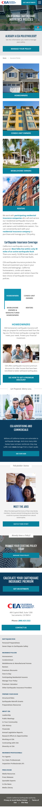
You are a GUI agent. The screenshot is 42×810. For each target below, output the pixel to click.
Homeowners (7, 656)
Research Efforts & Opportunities (15, 736)
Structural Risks (8, 698)
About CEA (6, 711)
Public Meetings (8, 718)
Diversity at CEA (8, 746)
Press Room (7, 770)
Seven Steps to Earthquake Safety (15, 646)
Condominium (7, 660)
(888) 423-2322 (24, 620)
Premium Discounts (9, 670)
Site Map (24, 802)
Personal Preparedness (11, 643)
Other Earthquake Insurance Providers (17, 688)
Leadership (6, 715)
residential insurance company (16, 231)
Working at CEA (8, 739)
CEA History (6, 725)
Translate (38, 29)
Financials (6, 729)
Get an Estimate (29, 2)
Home (4, 58)
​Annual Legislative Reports (12, 732)
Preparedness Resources (11, 705)
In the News (6, 784)
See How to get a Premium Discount (21, 378)
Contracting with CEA (10, 743)
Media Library (7, 787)
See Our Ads (21, 454)
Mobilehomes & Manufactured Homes (16, 663)
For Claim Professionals (11, 760)
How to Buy (6, 674)
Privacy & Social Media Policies (15, 800)
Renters (5, 667)
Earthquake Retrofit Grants (12, 701)
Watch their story (21, 524)
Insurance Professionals (12, 753)
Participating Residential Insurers (15, 677)
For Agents (6, 757)
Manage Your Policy (21, 49)
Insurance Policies (9, 653)
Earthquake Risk (8, 639)
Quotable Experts (9, 781)
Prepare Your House (10, 694)
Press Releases (7, 777)
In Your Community (9, 722)
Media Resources (8, 774)
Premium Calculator (10, 684)
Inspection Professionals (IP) (13, 763)
